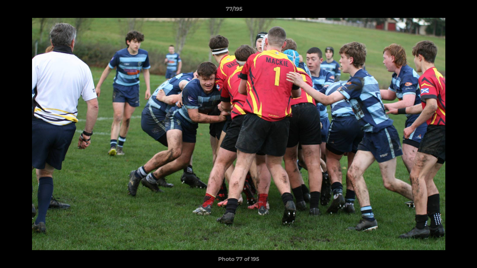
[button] (445, 10)
